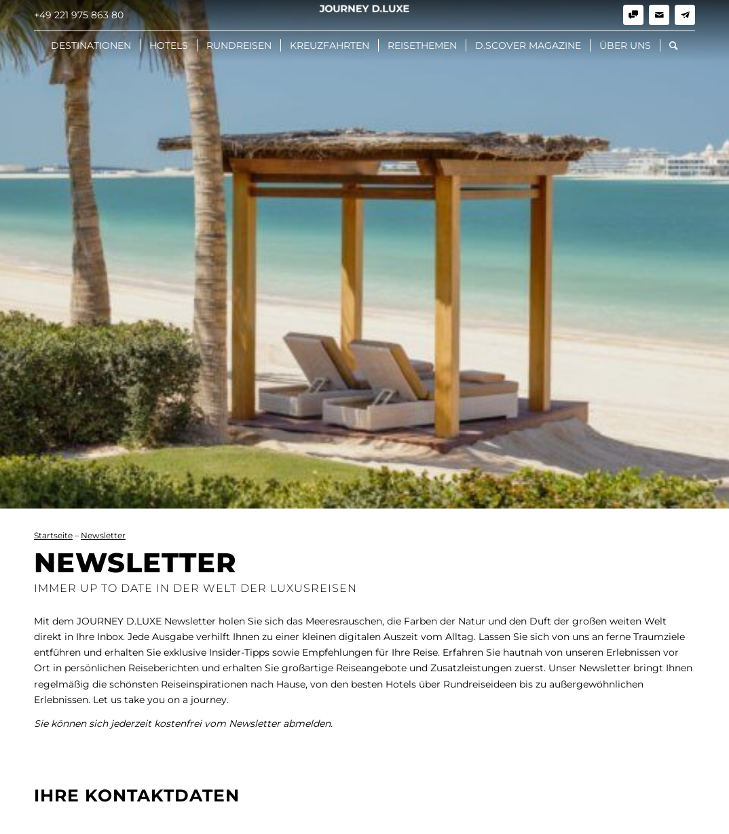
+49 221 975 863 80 (79, 15)
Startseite (53, 535)
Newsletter (103, 535)
